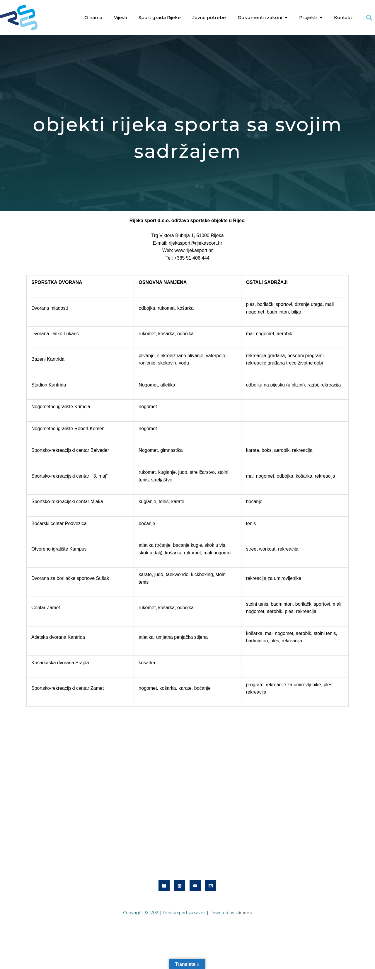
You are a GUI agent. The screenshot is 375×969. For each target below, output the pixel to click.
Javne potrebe (209, 17)
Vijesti (120, 17)
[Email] (210, 885)
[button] (369, 17)
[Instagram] (179, 885)
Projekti (310, 18)
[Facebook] (164, 885)
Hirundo (244, 912)
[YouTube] (195, 885)
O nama (93, 17)
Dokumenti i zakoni (262, 18)
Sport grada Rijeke (160, 17)
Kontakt (343, 17)
